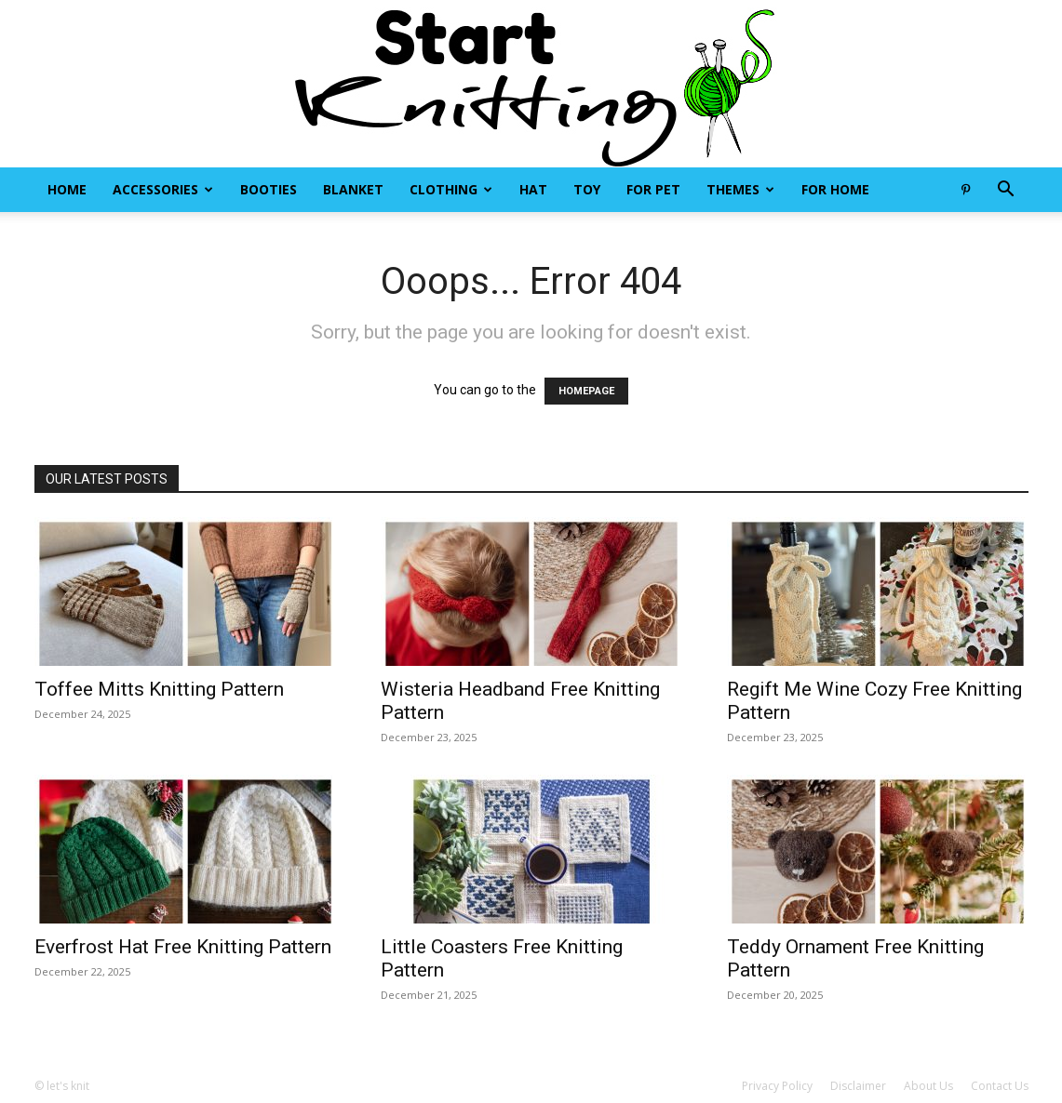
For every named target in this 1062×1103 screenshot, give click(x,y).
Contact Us (999, 1086)
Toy (586, 189)
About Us (928, 1086)
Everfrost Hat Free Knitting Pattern (182, 947)
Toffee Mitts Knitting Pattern (159, 689)
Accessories (163, 189)
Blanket (353, 189)
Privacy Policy (777, 1086)
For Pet (653, 189)
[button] (1006, 191)
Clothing (451, 189)
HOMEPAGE (586, 391)
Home (67, 189)
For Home (835, 189)
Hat (533, 189)
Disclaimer (858, 1086)
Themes (740, 189)
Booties (268, 189)
